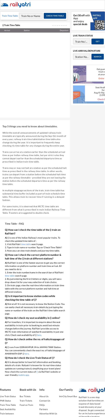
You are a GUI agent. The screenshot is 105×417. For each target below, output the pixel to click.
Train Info (87, 6)
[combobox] (28, 19)
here (39, 339)
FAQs (42, 408)
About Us (43, 400)
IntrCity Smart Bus (68, 400)
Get (97, 45)
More (99, 6)
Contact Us (44, 404)
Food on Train (26, 408)
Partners (43, 413)
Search (97, 60)
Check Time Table (55, 19)
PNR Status (5, 404)
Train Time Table (8, 408)
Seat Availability (8, 413)
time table (26, 248)
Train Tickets (39, 6)
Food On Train (72, 6)
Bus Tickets (25, 400)
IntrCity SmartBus (55, 6)
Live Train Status (8, 400)
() (37, 375)
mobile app (23, 378)
